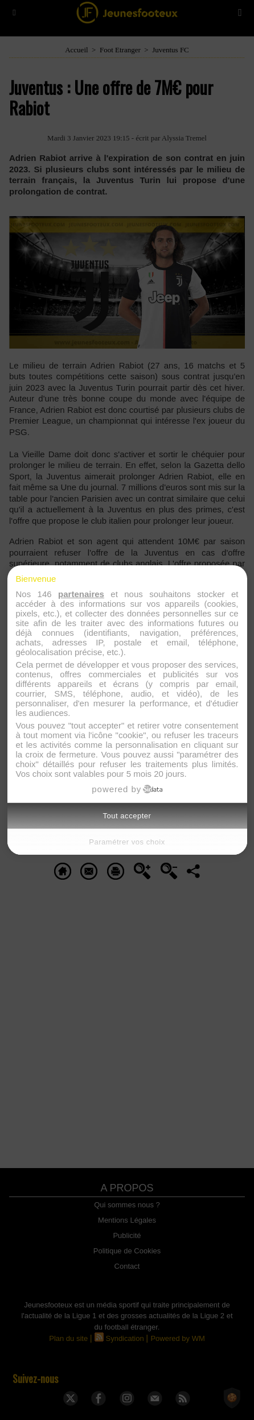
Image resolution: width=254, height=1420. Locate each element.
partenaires (81, 594)
